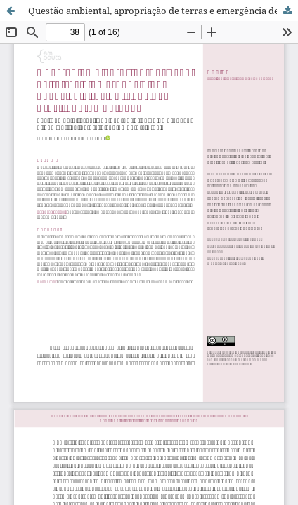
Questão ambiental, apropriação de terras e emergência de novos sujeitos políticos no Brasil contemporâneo (163, 10)
